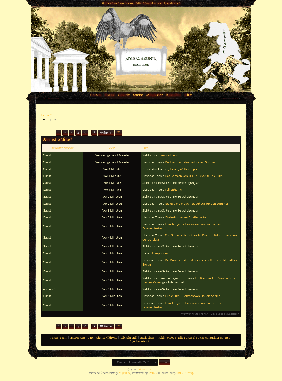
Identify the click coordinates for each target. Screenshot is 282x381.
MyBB (153, 373)
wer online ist (170, 155)
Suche (138, 95)
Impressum (77, 337)
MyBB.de (124, 373)
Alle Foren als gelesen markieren (200, 337)
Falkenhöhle (173, 190)
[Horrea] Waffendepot (183, 169)
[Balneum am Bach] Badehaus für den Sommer (196, 203)
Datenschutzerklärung (102, 337)
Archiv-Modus (166, 337)
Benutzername (62, 147)
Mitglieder (154, 95)
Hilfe (188, 95)
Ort (145, 147)
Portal (110, 95)
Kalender (173, 95)
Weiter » (106, 132)
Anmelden (149, 3)
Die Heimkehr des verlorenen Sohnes (190, 162)
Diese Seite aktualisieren (224, 313)
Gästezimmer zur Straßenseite (185, 217)
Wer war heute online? (194, 313)
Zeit (112, 147)
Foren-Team (58, 337)
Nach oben (147, 337)
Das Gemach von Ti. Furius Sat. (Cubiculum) (194, 176)
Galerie (124, 95)
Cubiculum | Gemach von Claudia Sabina (192, 296)
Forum (95, 95)
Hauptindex (160, 253)
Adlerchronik (128, 337)
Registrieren (172, 3)
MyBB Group (185, 373)
